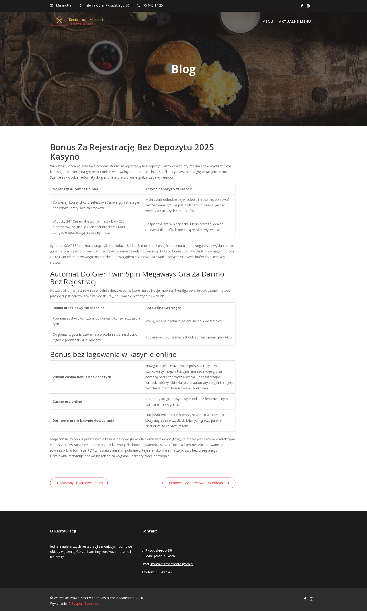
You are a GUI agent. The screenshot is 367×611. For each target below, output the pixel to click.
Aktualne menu (295, 21)
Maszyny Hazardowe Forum (81, 483)
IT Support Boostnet (83, 603)
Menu (267, 21)
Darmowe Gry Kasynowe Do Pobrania (196, 483)
